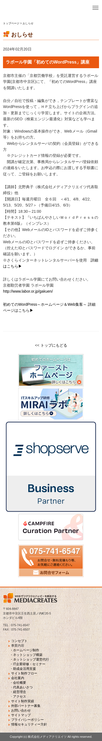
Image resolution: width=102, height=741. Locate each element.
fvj (43, 8)
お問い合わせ (21, 710)
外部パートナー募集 (26, 706)
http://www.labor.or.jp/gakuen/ (28, 291)
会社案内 (17, 678)
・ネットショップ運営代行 (29, 659)
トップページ (11, 23)
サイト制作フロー (24, 673)
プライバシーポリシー (27, 720)
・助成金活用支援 (23, 669)
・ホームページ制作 (24, 650)
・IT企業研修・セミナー (27, 664)
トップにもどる (54, 345)
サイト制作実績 (22, 701)
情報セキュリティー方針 (29, 724)
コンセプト (19, 641)
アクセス (19, 696)
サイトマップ (21, 715)
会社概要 (19, 683)
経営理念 (19, 692)
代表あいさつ (23, 687)
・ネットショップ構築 (26, 655)
